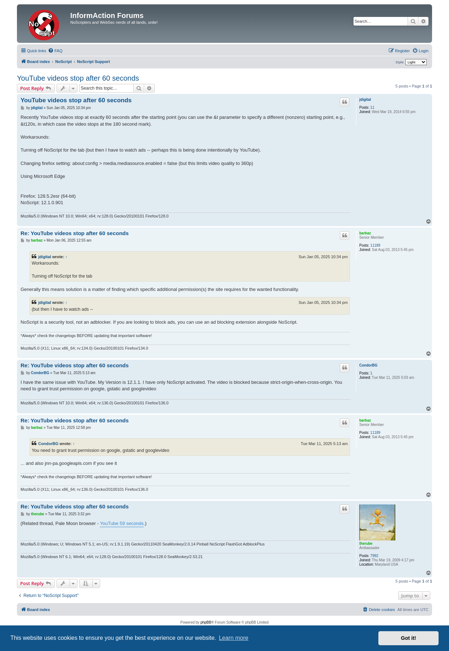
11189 (375, 245)
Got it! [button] (408, 638)
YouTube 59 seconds (121, 523)
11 (372, 107)
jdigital (365, 100)
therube (366, 544)
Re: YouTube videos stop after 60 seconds (75, 233)
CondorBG (368, 365)
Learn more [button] (233, 638)
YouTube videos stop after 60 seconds (78, 78)
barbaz (365, 233)
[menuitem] (55, 50)
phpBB (205, 622)
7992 (374, 556)
